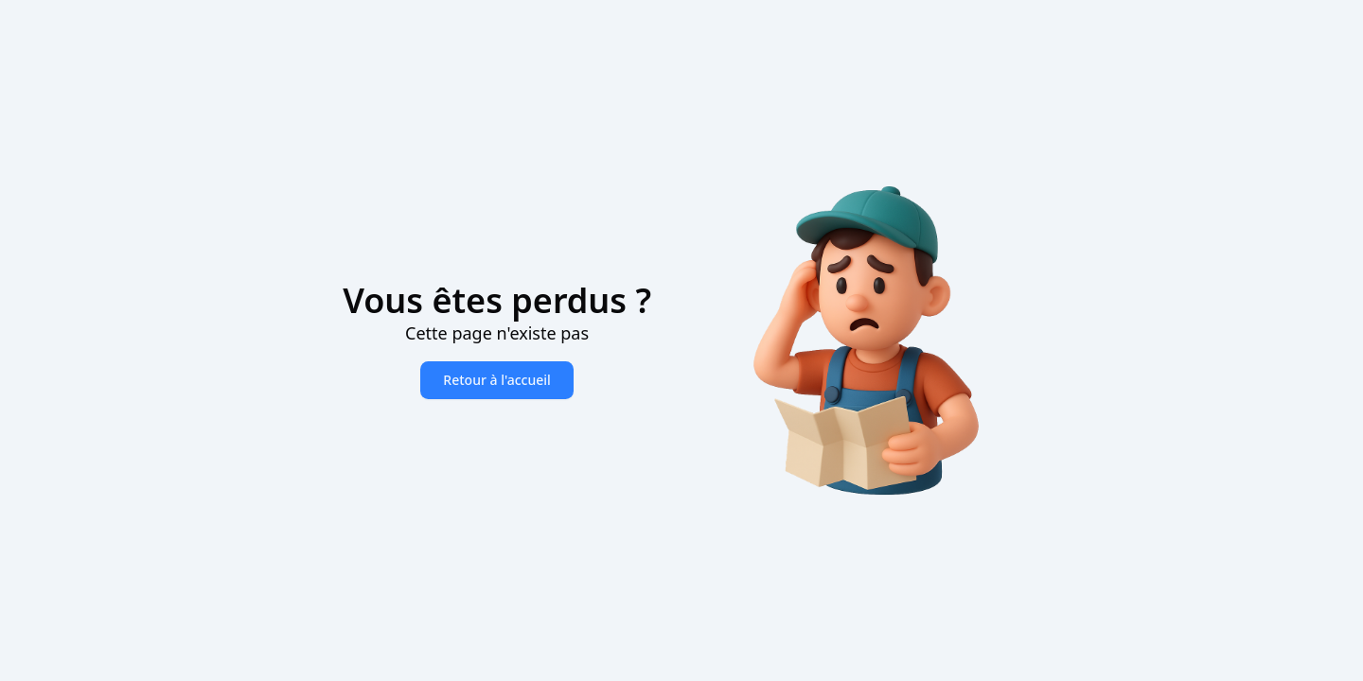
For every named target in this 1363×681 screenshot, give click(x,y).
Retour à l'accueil (496, 380)
